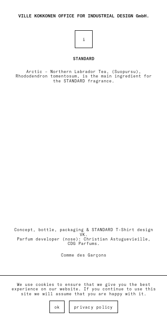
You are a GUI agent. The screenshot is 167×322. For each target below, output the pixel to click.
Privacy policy (93, 307)
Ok (57, 307)
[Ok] (155, 298)
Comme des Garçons (83, 255)
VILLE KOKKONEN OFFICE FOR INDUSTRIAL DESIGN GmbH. (83, 16)
